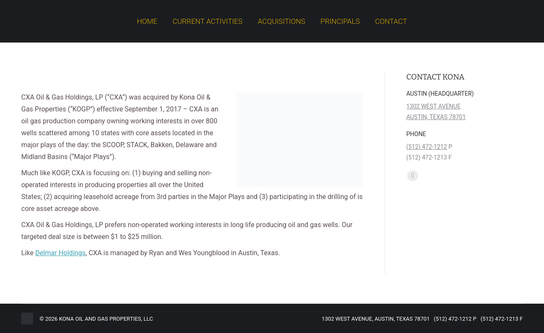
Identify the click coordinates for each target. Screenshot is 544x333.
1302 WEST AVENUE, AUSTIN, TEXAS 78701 (376, 319)
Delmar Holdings (60, 253)
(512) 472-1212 (426, 146)
